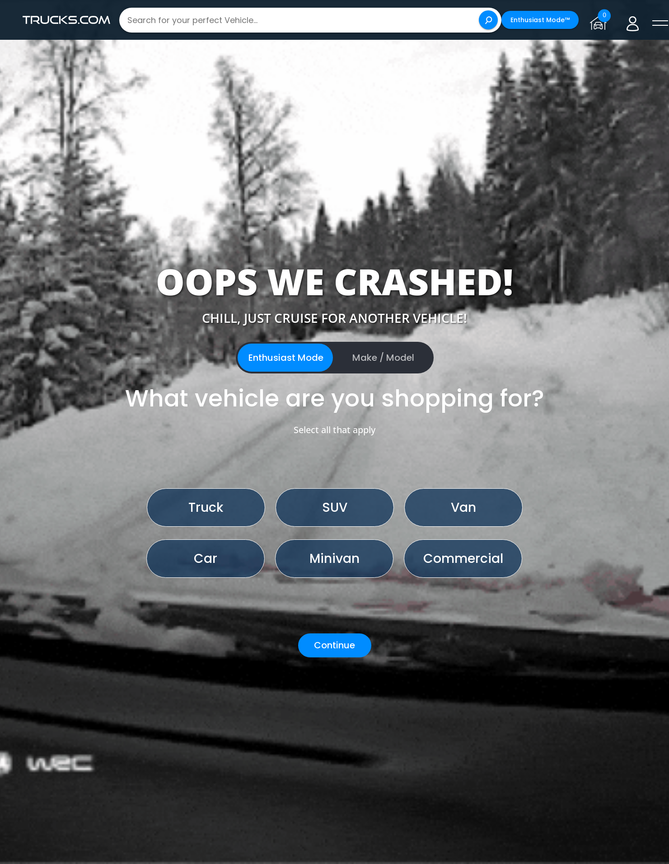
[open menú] (660, 23)
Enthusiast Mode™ (540, 19)
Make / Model (383, 357)
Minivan (334, 558)
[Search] (488, 19)
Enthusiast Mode (285, 357)
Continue (334, 645)
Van (463, 507)
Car (205, 558)
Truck (205, 507)
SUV (334, 507)
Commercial (463, 558)
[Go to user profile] (633, 20)
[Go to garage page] (600, 19)
